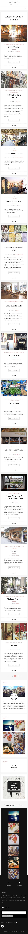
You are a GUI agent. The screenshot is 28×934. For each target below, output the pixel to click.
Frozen (14, 645)
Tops (18, 493)
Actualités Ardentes (9, 44)
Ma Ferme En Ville (14, 306)
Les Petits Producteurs (14, 153)
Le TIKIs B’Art (14, 355)
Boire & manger (20, 44)
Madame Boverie (14, 599)
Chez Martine (14, 47)
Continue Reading (14, 61)
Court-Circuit (14, 403)
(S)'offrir (7, 90)
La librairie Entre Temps (14, 96)
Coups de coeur (18, 642)
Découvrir (15, 92)
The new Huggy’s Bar (14, 450)
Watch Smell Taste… (14, 201)
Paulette (14, 551)
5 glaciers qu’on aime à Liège (14, 249)
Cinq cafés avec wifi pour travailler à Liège (14, 497)
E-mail (3, 910)
